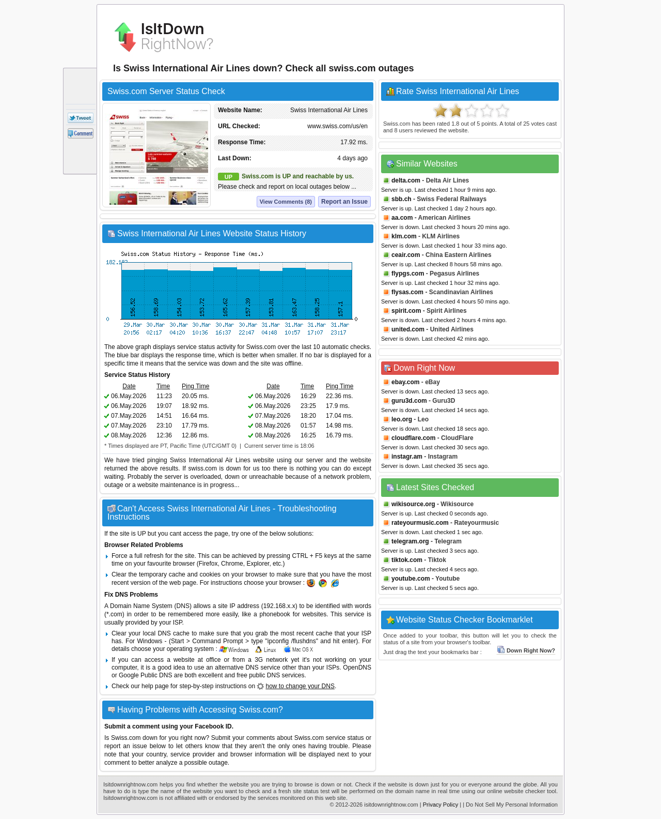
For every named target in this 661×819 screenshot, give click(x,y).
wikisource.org (413, 504)
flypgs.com (407, 273)
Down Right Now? (526, 650)
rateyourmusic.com (420, 522)
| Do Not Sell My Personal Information (510, 804)
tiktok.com (406, 560)
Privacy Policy (440, 804)
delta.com (405, 180)
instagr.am (406, 456)
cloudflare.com (413, 438)
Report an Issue (344, 201)
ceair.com (405, 255)
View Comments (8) (286, 202)
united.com (407, 329)
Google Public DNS (145, 675)
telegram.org (410, 541)
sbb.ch (401, 199)
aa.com (402, 217)
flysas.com (407, 292)
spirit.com (406, 310)
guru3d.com (409, 400)
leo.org (401, 419)
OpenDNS (357, 667)
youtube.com (410, 578)
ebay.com (405, 382)
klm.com (404, 236)
